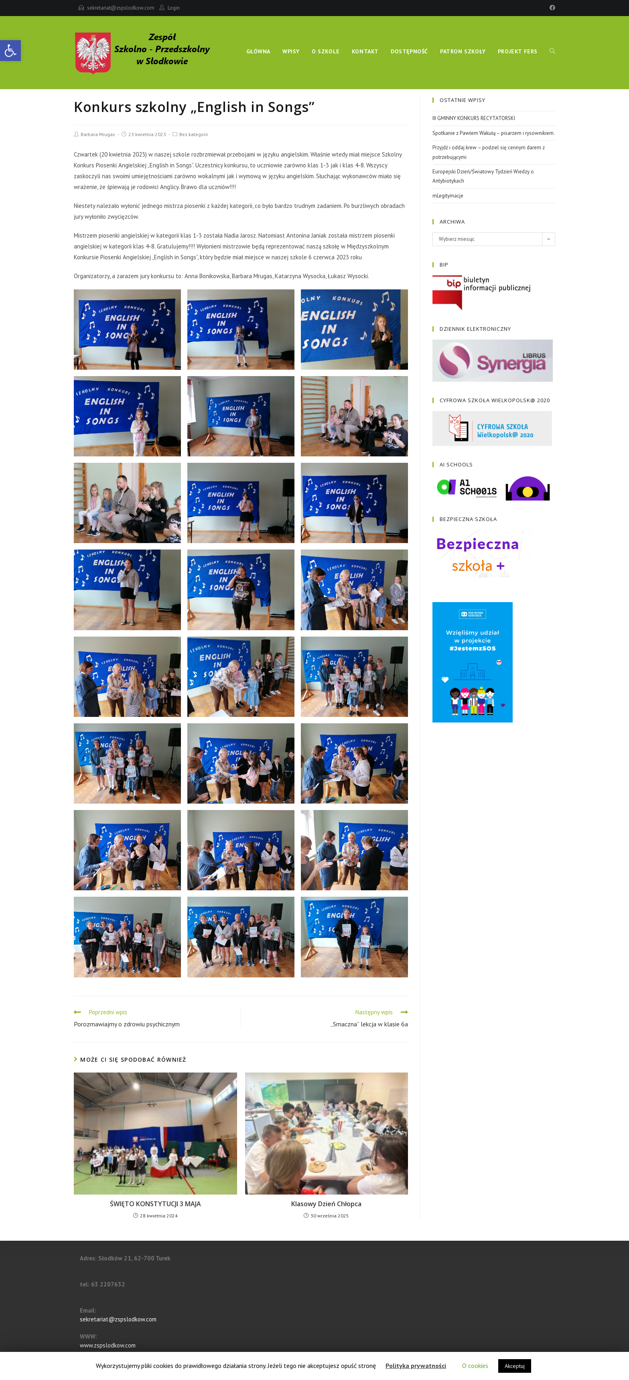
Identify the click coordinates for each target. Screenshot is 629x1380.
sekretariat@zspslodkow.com (120, 7)
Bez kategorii (193, 134)
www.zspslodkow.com (108, 1345)
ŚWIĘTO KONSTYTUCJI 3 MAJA (155, 1203)
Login (174, 7)
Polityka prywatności (416, 1366)
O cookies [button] (475, 1366)
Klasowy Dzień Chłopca (326, 1203)
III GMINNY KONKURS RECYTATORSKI (473, 118)
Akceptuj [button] (515, 1366)
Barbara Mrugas (98, 134)
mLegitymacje (447, 195)
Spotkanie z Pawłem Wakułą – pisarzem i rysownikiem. (493, 133)
